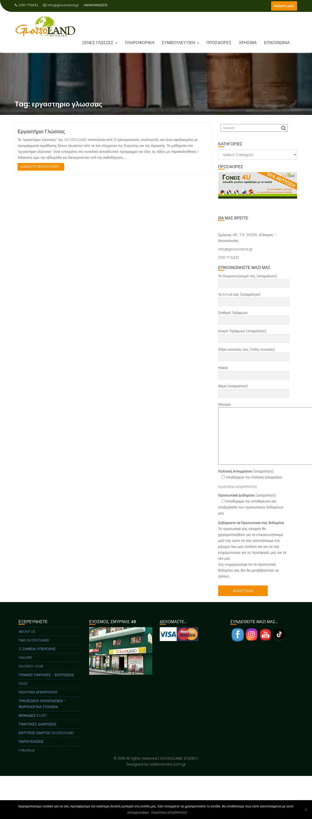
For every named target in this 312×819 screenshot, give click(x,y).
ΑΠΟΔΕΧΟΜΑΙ (138, 813)
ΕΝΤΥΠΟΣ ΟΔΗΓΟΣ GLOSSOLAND (46, 737)
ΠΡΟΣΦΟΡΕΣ (219, 43)
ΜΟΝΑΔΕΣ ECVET (33, 720)
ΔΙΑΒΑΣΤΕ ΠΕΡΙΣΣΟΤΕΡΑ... (41, 166)
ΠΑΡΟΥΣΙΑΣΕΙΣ (31, 746)
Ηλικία (253, 371)
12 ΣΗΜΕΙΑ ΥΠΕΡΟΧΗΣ (37, 653)
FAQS (23, 688)
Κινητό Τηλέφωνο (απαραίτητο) (253, 335)
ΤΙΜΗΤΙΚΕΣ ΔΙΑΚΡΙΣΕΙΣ (38, 728)
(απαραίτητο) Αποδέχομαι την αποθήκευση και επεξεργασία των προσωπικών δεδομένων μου (251, 504)
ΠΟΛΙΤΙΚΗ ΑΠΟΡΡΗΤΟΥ (38, 696)
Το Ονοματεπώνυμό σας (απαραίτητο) (253, 280)
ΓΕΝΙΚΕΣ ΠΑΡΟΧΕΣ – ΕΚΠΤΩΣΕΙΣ (46, 679)
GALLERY (25, 662)
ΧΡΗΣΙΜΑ (248, 43)
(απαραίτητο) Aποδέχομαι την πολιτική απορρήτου (250, 474)
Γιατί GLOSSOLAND (34, 644)
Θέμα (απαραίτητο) (253, 390)
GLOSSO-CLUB (31, 670)
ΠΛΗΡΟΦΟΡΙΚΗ (139, 43)
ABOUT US (27, 636)
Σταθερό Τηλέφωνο (253, 316)
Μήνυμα (253, 433)
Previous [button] (222, 185)
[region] (257, 191)
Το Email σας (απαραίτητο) (253, 298)
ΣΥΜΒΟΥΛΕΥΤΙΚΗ (178, 43)
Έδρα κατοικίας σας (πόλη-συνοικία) (253, 353)
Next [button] (292, 185)
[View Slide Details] (257, 185)
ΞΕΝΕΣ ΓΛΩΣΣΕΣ (97, 43)
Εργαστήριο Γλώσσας (41, 131)
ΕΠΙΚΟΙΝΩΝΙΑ (277, 43)
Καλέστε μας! (284, 5)
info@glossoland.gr (61, 5)
